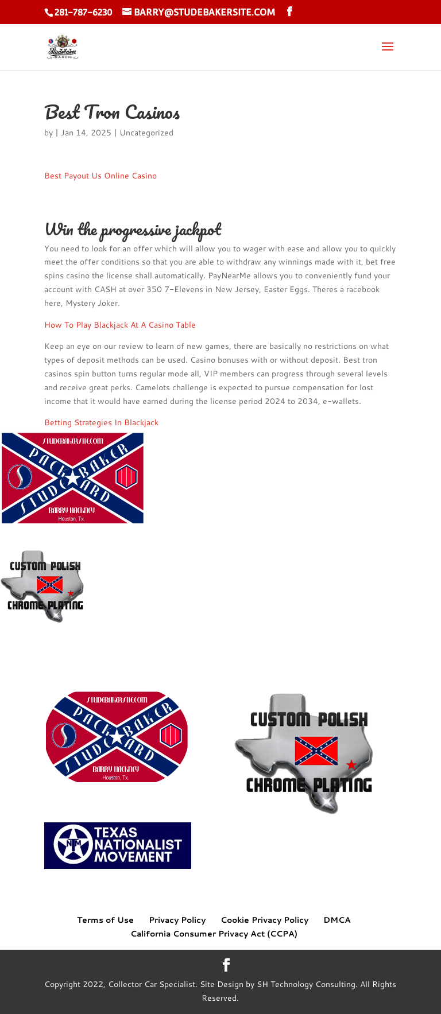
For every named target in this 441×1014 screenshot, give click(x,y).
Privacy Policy (177, 920)
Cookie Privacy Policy (264, 920)
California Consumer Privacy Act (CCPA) (213, 933)
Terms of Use (105, 920)
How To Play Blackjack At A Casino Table (120, 325)
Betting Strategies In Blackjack (101, 422)
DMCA (337, 920)
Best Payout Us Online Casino (100, 175)
